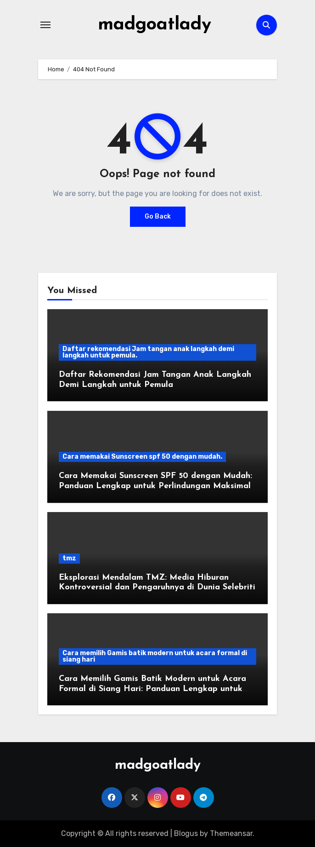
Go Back (158, 216)
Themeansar (231, 833)
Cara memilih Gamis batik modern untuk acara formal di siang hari (154, 656)
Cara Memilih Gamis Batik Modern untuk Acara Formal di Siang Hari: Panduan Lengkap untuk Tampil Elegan (152, 688)
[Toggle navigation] (45, 24)
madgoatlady (154, 25)
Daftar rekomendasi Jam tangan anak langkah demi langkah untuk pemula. (148, 352)
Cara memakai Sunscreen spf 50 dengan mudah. (142, 457)
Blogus (186, 833)
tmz (69, 558)
